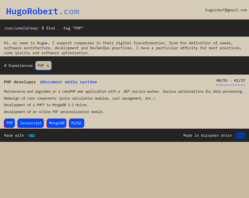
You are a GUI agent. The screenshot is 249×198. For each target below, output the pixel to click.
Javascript (31, 123)
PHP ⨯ (43, 65)
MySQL (76, 123)
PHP (9, 123)
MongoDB (56, 123)
